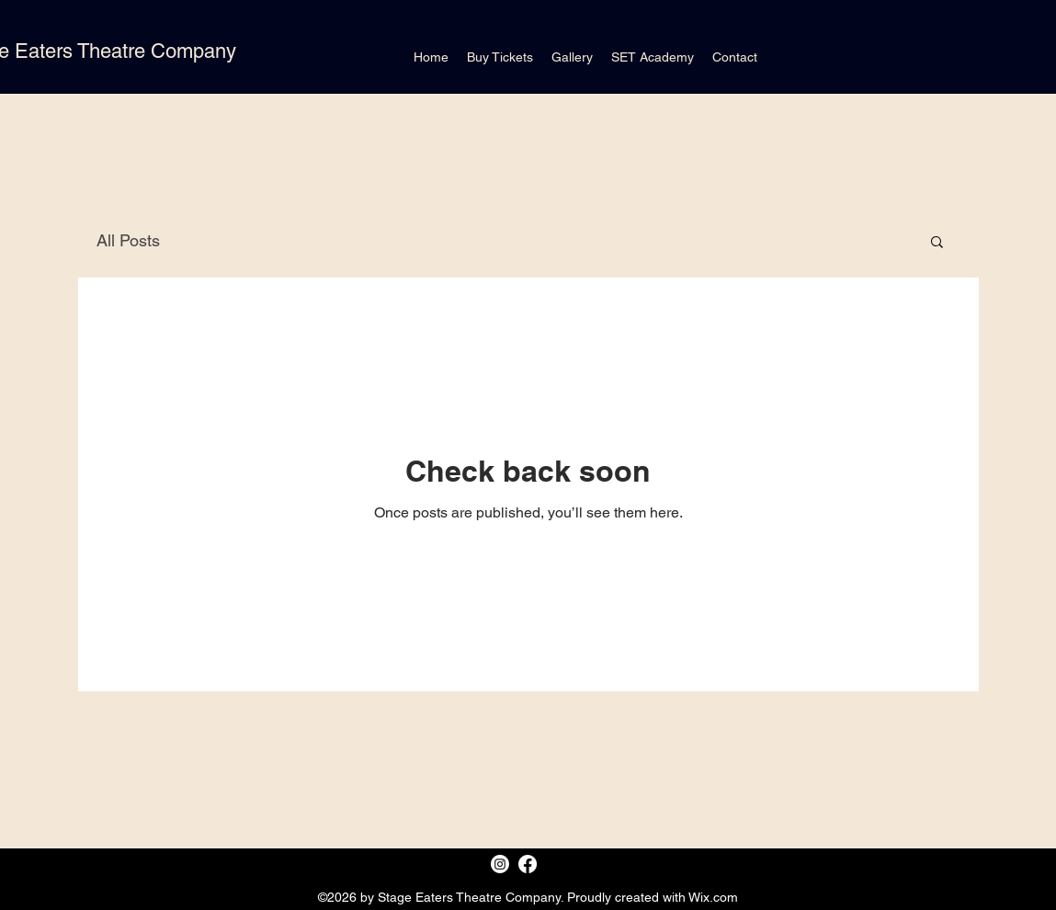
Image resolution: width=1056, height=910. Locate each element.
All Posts (128, 240)
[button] (937, 243)
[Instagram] (500, 864)
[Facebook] (527, 864)
